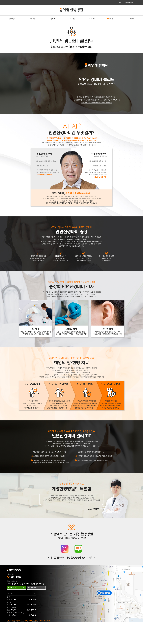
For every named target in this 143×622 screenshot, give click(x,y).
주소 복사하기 (32, 588)
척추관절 (32, 19)
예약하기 (133, 19)
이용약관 (9, 620)
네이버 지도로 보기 (14, 588)
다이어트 (92, 19)
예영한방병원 (11, 19)
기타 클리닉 (112, 19)
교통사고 (52, 19)
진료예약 (118, 2)
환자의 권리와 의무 (28, 620)
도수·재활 (72, 19)
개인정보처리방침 (17, 620)
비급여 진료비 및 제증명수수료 (42, 620)
